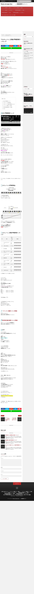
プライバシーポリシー (19, 495)
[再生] (24, 100)
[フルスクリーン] (32, 100)
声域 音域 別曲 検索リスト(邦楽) (7, 107)
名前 (2, 467)
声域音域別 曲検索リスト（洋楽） (6, 12)
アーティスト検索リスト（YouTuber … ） (7, 10)
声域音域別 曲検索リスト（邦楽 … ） (20, 10)
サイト (2, 474)
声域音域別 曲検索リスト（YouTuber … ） (19, 12)
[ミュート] (31, 100)
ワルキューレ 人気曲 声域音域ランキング (8, 104)
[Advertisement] (17, 24)
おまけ (3, 108)
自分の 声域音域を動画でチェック (8, 494)
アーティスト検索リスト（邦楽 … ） (7, 7)
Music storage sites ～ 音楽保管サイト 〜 (14, 4)
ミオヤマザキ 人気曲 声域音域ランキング (14, 418)
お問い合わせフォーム (4, 491)
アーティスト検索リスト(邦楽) (7, 105)
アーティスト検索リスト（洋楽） (18, 7)
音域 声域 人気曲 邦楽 (4, 43)
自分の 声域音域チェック (6, 101)
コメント (2, 458)
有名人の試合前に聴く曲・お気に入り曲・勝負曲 (23, 494)
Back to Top (17, 483)
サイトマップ (13, 495)
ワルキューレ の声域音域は (6, 102)
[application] (28, 99)
